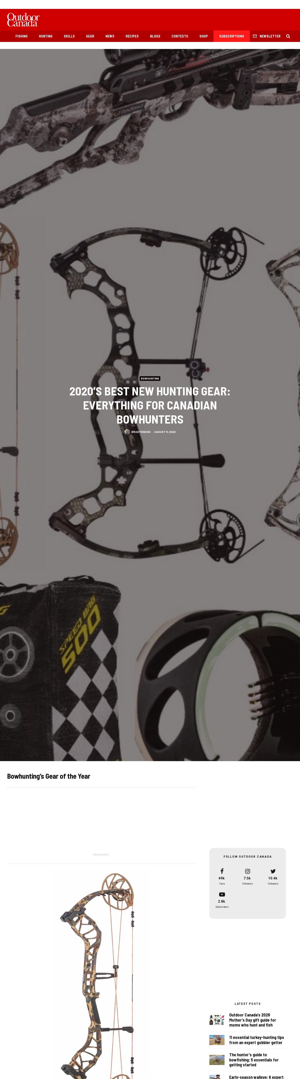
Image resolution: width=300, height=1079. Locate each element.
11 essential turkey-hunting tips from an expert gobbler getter (256, 1040)
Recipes (132, 36)
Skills (69, 36)
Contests (180, 36)
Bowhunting (150, 378)
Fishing (21, 36)
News (109, 36)
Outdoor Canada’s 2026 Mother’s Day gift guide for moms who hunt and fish (252, 1019)
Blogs (155, 36)
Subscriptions (231, 36)
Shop (203, 36)
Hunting (45, 36)
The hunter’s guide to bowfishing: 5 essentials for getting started (254, 1061)
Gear (90, 36)
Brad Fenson (140, 431)
